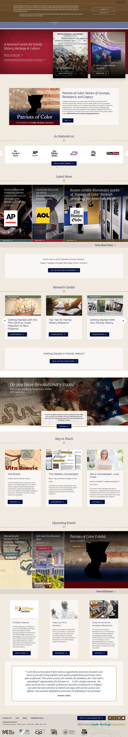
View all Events (104, 591)
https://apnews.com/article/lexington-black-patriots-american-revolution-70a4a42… (35, 153)
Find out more (20, 652)
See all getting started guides (63, 361)
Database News (37, 717)
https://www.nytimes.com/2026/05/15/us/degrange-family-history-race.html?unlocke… (15, 153)
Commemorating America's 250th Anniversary (23, 60)
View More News (104, 245)
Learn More (100, 73)
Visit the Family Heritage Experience (63, 270)
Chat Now (95, 501)
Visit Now (62, 426)
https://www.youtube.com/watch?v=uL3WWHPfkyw (74, 153)
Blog (25, 717)
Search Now (63, 73)
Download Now (57, 334)
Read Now (6, 240)
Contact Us (7, 717)
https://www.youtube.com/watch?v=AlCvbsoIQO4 (93, 153)
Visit (66, 120)
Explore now (59, 652)
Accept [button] (102, 9)
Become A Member (12, 55)
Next (123, 321)
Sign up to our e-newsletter (90, 717)
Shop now (98, 652)
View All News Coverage (62, 163)
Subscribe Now (56, 501)
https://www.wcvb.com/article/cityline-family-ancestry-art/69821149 (112, 153)
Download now (16, 334)
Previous (5, 321)
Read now (38, 240)
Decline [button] (103, 12)
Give (17, 717)
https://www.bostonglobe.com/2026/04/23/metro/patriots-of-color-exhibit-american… (54, 153)
